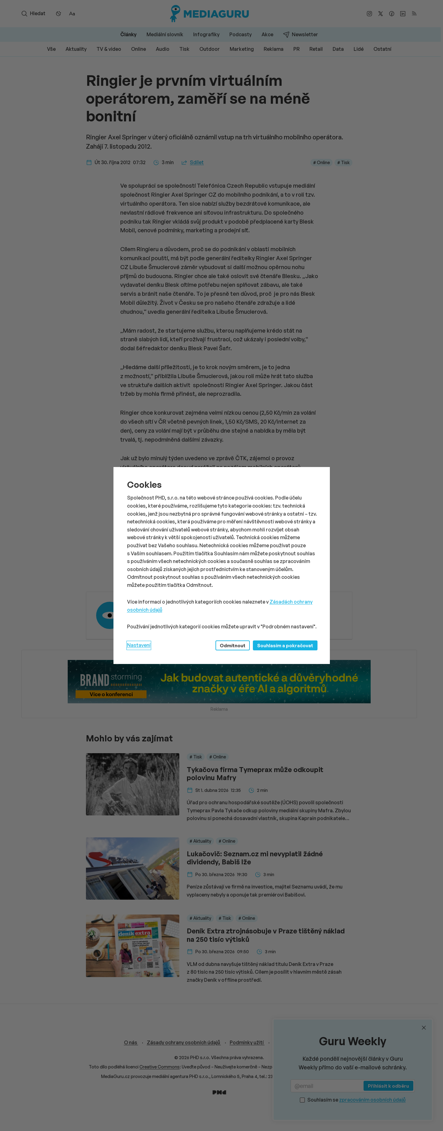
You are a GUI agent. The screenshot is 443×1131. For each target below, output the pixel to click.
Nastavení (139, 645)
